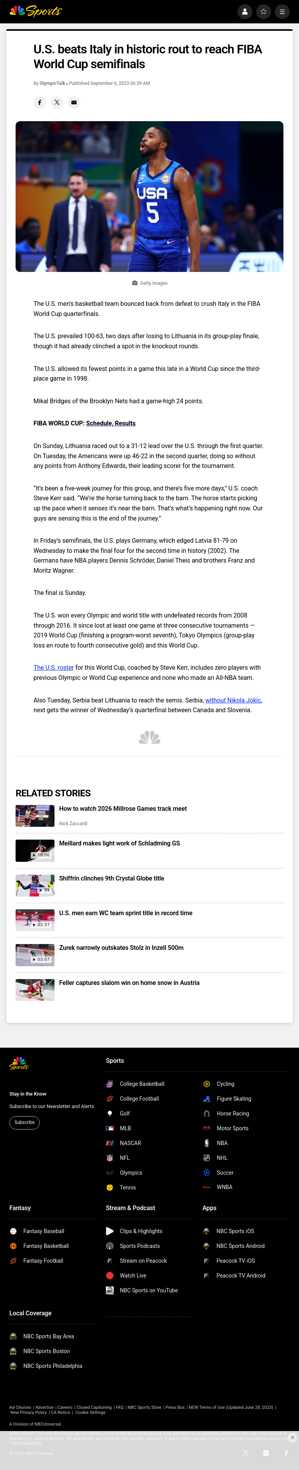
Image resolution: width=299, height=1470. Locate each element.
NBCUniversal (48, 1424)
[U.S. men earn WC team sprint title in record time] (35, 920)
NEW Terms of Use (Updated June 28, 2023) (231, 1407)
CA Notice (60, 1412)
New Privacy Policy (29, 1412)
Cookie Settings (91, 1412)
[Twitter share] (57, 102)
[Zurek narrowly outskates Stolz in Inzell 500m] (35, 955)
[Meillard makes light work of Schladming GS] (35, 850)
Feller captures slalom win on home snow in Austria (129, 982)
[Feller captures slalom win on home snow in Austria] (35, 990)
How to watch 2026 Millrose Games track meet (123, 808)
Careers (65, 1407)
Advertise (44, 1407)
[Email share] (74, 102)
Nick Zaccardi (73, 823)
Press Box (175, 1407)
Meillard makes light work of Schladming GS (119, 843)
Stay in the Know (27, 1094)
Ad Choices (20, 1407)
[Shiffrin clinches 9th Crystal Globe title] (35, 885)
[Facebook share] (39, 102)
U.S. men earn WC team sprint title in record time (125, 913)
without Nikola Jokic (233, 700)
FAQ (120, 1407)
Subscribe (24, 1122)
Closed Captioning (94, 1407)
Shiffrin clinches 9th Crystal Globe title (111, 878)
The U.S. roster (53, 667)
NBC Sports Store (144, 1407)
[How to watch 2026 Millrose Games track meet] (35, 816)
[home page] (35, 11)
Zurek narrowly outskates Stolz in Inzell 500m (121, 947)
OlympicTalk (52, 83)
